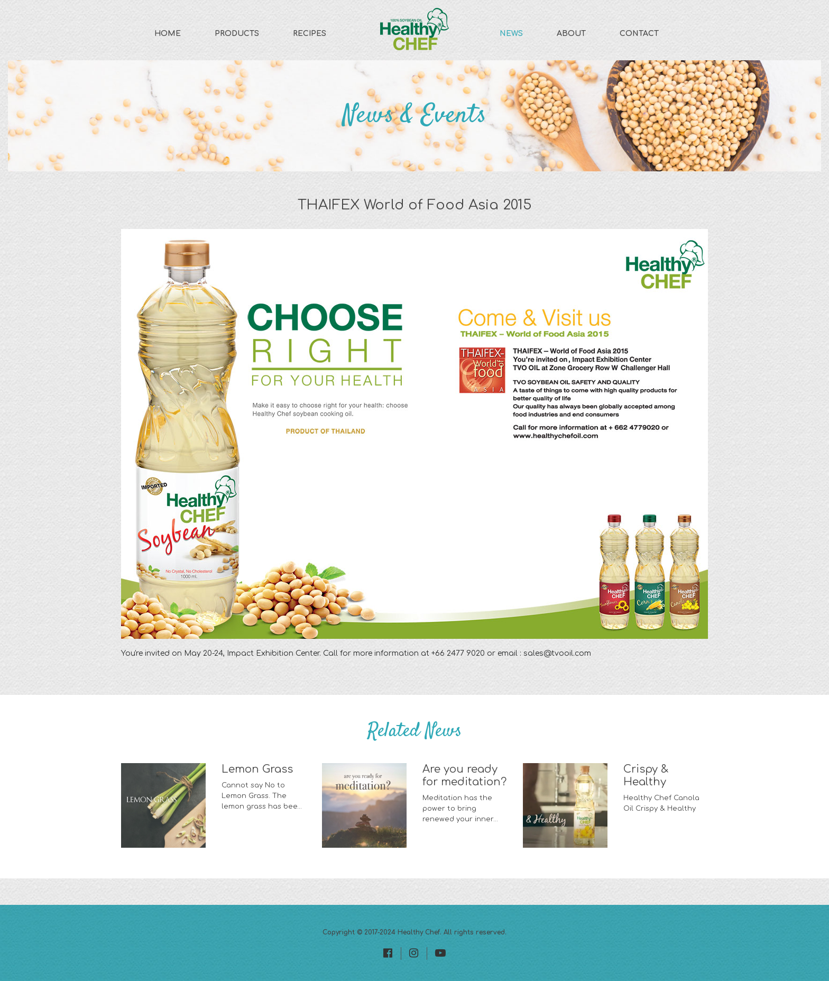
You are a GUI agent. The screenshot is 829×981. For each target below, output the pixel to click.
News (511, 34)
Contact (639, 34)
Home (167, 34)
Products (237, 34)
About (571, 34)
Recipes (309, 34)
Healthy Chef (419, 932)
